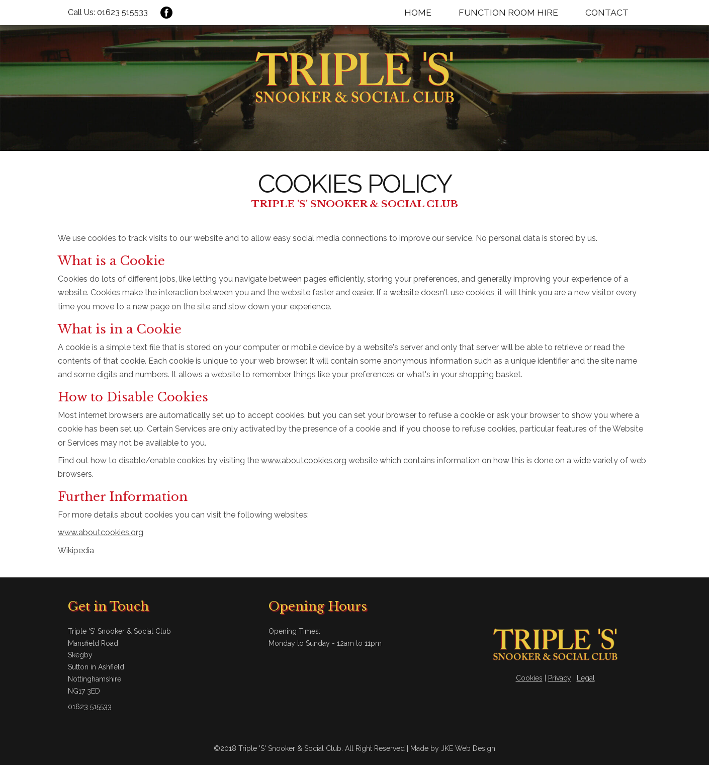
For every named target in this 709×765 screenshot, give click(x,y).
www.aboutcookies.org (303, 460)
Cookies (529, 678)
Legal (586, 678)
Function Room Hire (508, 12)
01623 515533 (122, 12)
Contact (607, 12)
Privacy (559, 678)
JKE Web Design (468, 748)
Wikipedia (76, 550)
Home (417, 12)
